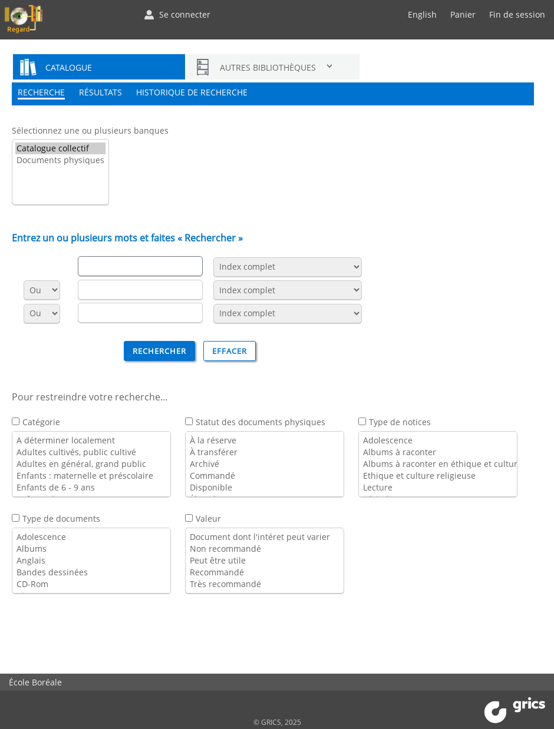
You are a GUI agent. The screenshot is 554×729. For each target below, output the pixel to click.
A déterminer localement (91, 440)
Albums (91, 549)
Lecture (438, 487)
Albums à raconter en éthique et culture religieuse (438, 464)
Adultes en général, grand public (91, 464)
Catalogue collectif (60, 148)
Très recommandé (265, 584)
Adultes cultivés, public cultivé (91, 452)
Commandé (265, 476)
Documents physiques (60, 160)
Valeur (208, 518)
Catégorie (41, 422)
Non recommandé (265, 549)
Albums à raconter (438, 452)
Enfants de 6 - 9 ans (91, 487)
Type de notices (400, 422)
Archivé (265, 464)
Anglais (91, 560)
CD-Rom (91, 584)
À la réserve (265, 440)
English (422, 14)
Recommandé (265, 572)
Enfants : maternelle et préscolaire (91, 476)
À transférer (265, 452)
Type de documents (61, 518)
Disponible (265, 487)
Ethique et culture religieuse (438, 476)
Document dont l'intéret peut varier (265, 537)
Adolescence (438, 440)
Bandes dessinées (91, 572)
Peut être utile (265, 560)
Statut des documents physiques (260, 422)
